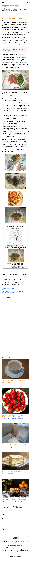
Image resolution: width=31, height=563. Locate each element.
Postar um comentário (17, 418)
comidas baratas (20, 49)
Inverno (19, 12)
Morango (14, 12)
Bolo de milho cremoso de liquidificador (12, 472)
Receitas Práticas (6, 12)
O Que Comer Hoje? (11, 5)
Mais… (27, 12)
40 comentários (15, 384)
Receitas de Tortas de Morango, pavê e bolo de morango (14, 416)
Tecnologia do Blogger (15, 556)
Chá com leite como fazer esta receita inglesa (13, 381)
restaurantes (6, 50)
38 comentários (15, 447)
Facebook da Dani (15, 276)
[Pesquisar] (28, 2)
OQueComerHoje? (20, 540)
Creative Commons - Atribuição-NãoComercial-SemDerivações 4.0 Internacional (19, 542)
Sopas (23, 12)
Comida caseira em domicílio (9, 289)
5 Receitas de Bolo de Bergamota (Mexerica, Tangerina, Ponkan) (14, 499)
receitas (4, 292)
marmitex (22, 291)
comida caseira (7, 49)
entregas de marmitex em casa (10, 291)
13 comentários (15, 475)
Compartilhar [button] (5, 287)
